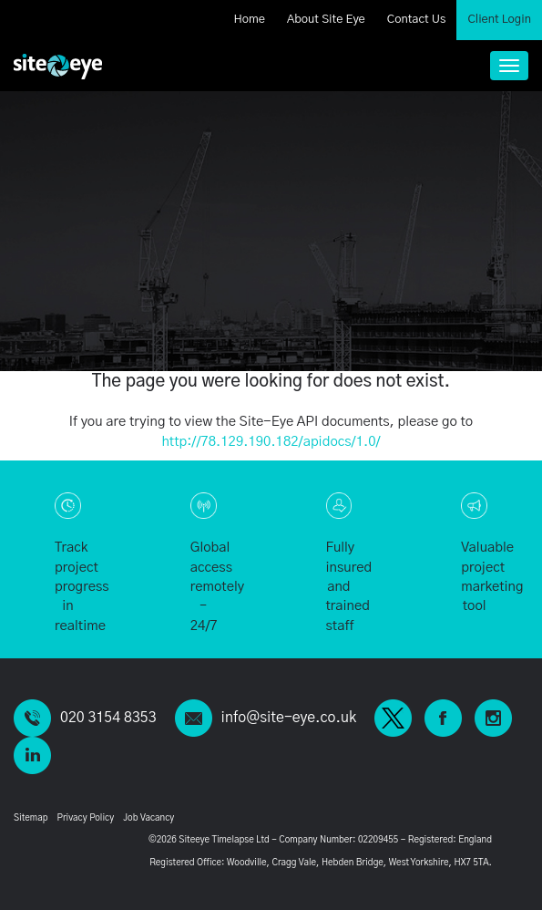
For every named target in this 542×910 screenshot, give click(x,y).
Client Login (499, 20)
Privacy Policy (85, 817)
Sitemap (30, 817)
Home (249, 20)
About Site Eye (326, 20)
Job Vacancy (148, 817)
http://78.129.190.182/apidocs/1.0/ (270, 442)
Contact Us (416, 20)
